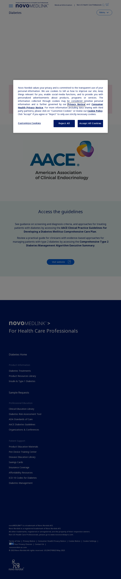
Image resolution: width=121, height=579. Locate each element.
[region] (60, 106)
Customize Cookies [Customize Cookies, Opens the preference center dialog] (29, 123)
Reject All (64, 123)
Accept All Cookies (90, 123)
